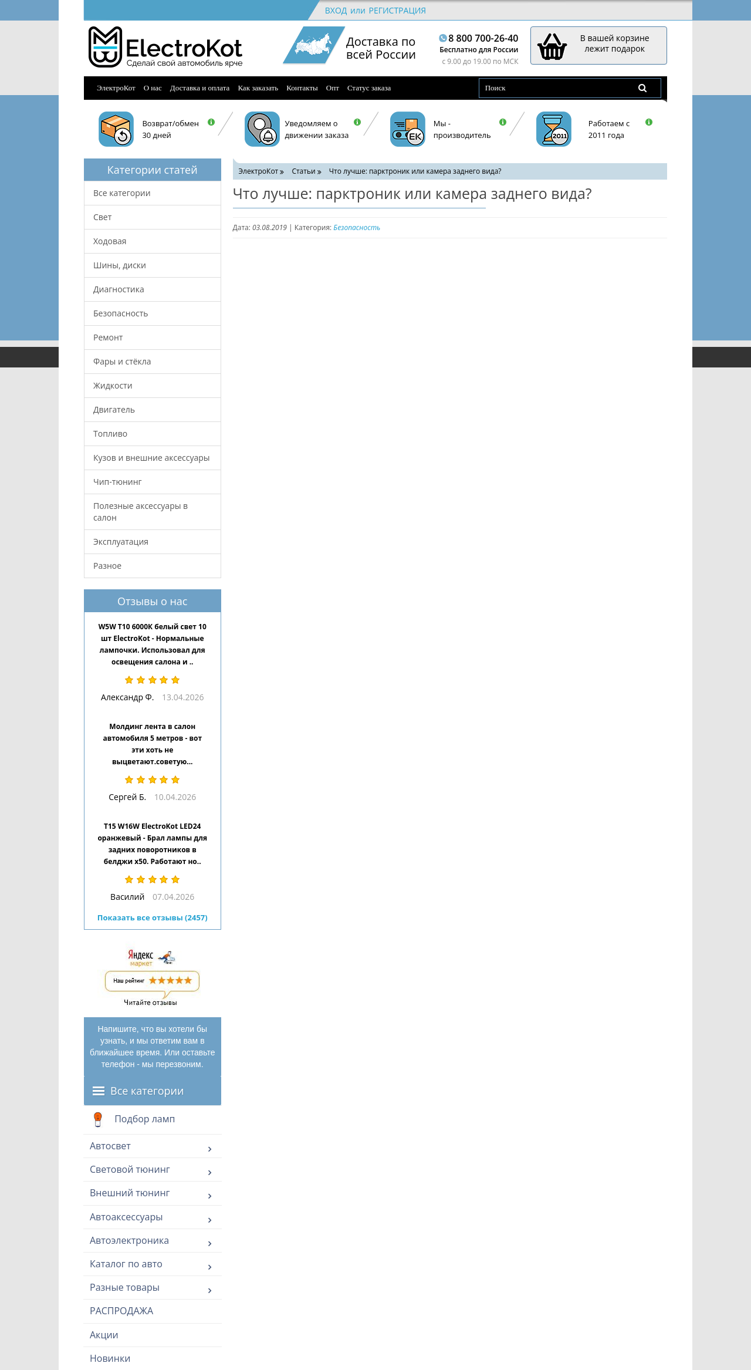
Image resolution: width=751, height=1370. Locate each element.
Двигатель (114, 409)
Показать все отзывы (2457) (152, 917)
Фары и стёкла (122, 361)
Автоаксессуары (126, 1216)
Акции (104, 1334)
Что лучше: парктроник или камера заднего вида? (415, 171)
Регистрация (397, 10)
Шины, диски (119, 265)
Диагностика (118, 289)
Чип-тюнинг (117, 481)
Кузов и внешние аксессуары (151, 457)
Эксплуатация (120, 541)
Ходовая (110, 241)
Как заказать (258, 87)
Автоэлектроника (129, 1240)
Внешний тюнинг (130, 1192)
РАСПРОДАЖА (121, 1310)
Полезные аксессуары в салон (140, 511)
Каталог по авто (126, 1263)
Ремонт (108, 337)
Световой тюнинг (130, 1169)
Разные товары (125, 1287)
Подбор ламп (132, 1120)
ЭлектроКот (116, 87)
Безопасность (120, 313)
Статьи (303, 171)
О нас (153, 87)
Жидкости (113, 385)
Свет (102, 216)
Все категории (122, 192)
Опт (332, 87)
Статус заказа (369, 87)
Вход (336, 10)
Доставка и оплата (200, 87)
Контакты (302, 87)
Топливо (110, 433)
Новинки (110, 1358)
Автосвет (110, 1145)
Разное (107, 565)
